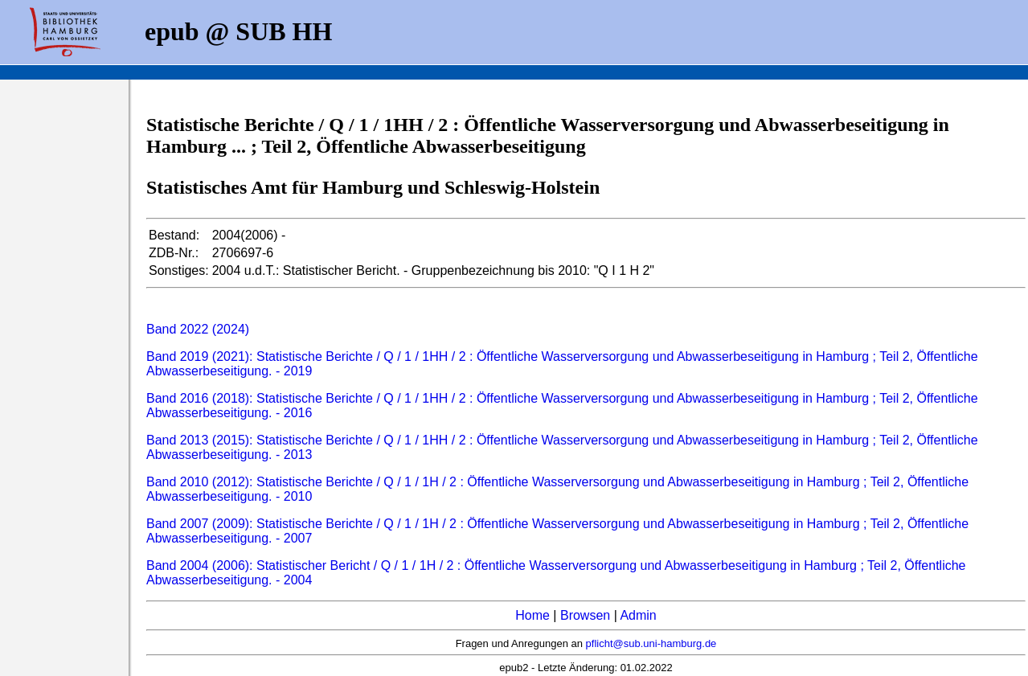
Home (532, 615)
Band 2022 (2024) (197, 329)
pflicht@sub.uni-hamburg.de (651, 643)
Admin (638, 615)
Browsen (585, 615)
